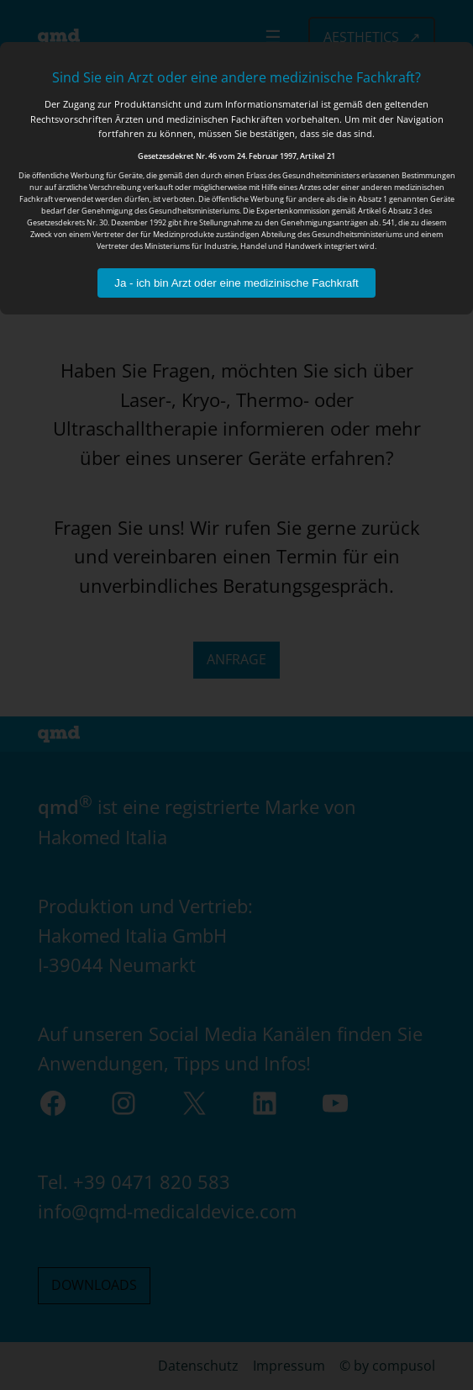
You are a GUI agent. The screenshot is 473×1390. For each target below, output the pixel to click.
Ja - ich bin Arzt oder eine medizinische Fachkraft (236, 283)
